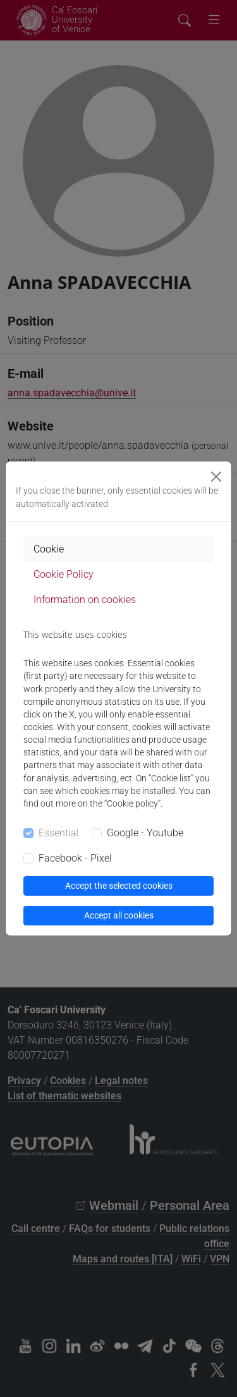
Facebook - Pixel (75, 858)
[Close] (216, 477)
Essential (59, 833)
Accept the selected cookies (119, 886)
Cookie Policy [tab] (63, 574)
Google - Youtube (145, 833)
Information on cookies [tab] (84, 600)
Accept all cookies (119, 915)
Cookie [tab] (48, 549)
